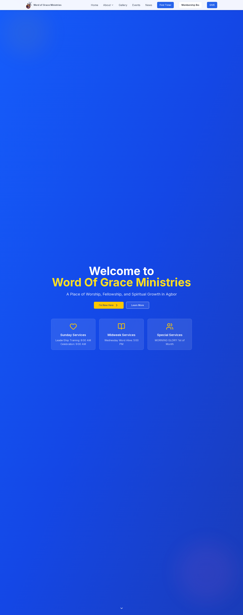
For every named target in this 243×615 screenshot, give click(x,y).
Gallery (123, 5)
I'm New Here (109, 305)
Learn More (137, 305)
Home (94, 5)
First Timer (165, 5)
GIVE (212, 5)
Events (136, 5)
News (148, 5)
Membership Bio (190, 5)
